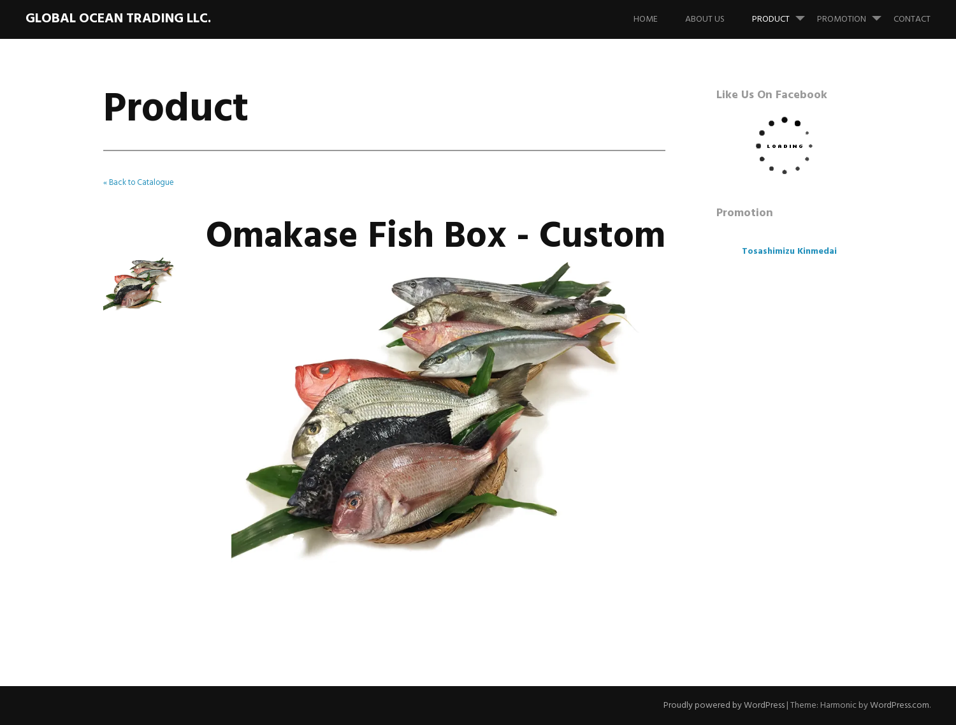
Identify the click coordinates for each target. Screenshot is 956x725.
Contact (912, 19)
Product (783, 13)
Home (646, 19)
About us (705, 19)
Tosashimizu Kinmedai (789, 251)
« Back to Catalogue (138, 182)
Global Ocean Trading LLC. (118, 19)
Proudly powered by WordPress (724, 705)
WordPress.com (899, 705)
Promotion (854, 13)
